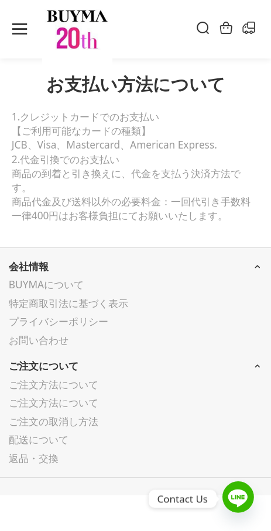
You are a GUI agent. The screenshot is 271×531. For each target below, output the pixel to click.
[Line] (238, 498)
